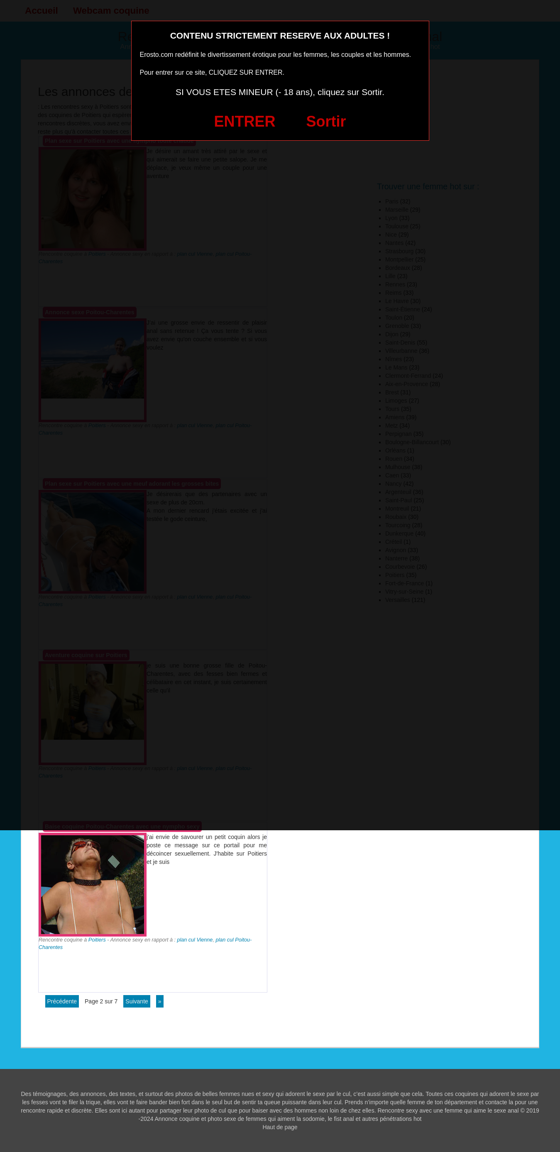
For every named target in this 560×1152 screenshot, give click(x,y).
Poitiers (97, 940)
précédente (62, 1001)
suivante (136, 1001)
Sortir (326, 121)
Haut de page (279, 1127)
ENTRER (245, 121)
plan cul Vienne (195, 940)
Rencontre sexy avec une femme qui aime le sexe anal (447, 1110)
